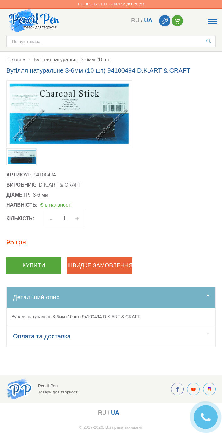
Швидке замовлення (99, 265)
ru (135, 20)
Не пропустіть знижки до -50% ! (111, 4)
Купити (34, 265)
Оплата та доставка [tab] (111, 336)
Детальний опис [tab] (111, 297)
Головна (15, 59)
